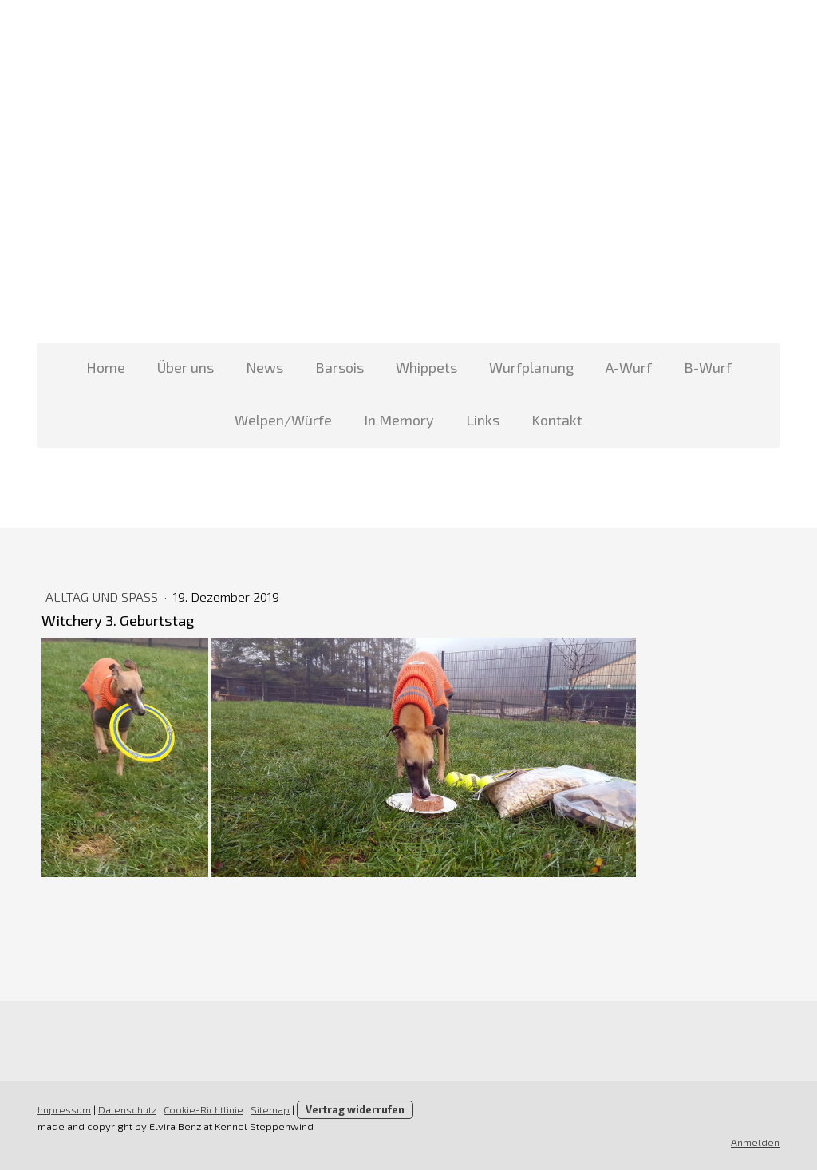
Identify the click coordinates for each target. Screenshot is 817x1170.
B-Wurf (708, 367)
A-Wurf (629, 367)
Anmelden (755, 1142)
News (264, 367)
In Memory (399, 420)
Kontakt (556, 420)
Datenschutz (127, 1109)
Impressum (64, 1109)
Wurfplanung (531, 367)
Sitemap (270, 1109)
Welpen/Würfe (283, 420)
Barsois (339, 367)
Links (482, 420)
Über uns (185, 367)
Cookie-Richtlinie (203, 1109)
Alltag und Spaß (103, 596)
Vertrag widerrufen (355, 1109)
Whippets (426, 367)
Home (105, 367)
